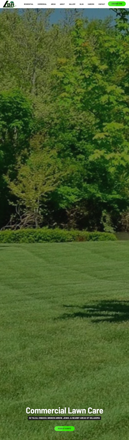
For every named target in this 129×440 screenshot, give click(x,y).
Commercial (42, 4)
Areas (53, 4)
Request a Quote (64, 428)
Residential (28, 4)
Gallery (72, 4)
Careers (91, 4)
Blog (81, 4)
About (62, 4)
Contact (101, 4)
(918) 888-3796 (117, 4)
